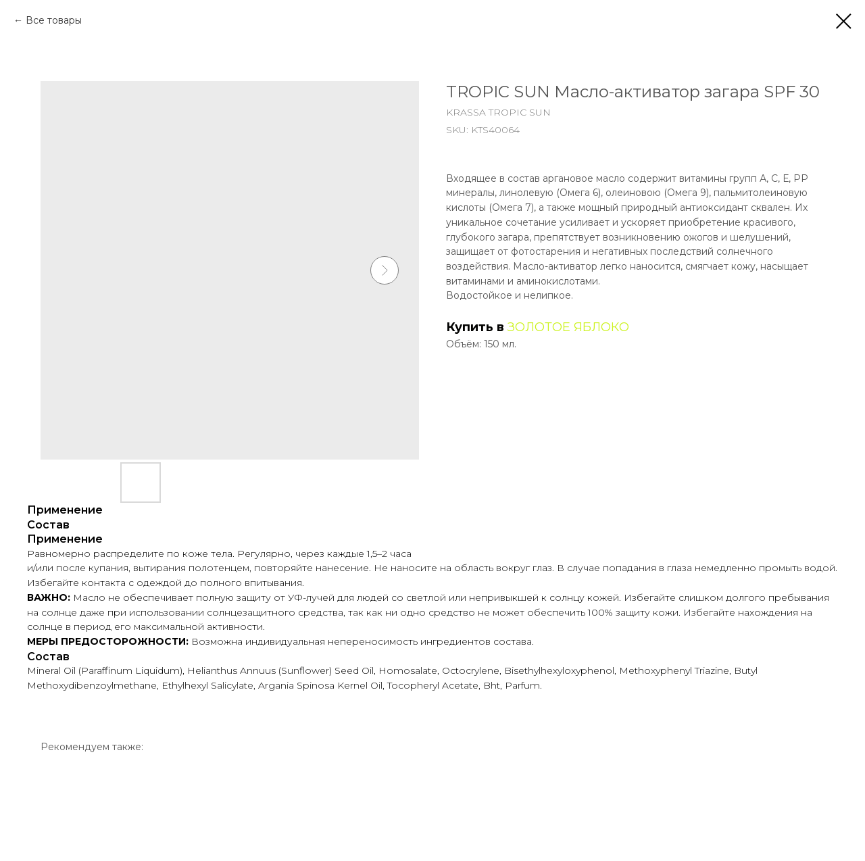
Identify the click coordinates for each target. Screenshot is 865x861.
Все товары (54, 20)
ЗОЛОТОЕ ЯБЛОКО (568, 327)
